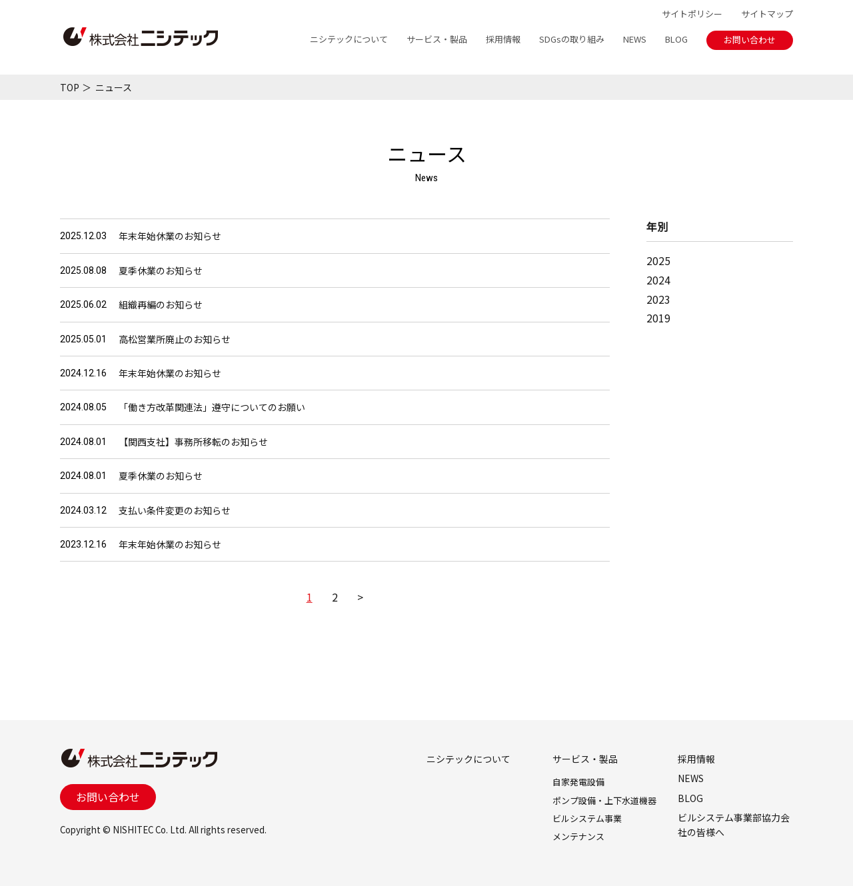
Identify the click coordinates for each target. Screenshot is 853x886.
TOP (69, 87)
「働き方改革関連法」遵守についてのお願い (212, 407)
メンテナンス (578, 836)
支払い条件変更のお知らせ (175, 510)
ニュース (113, 87)
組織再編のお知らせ (161, 304)
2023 (658, 299)
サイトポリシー (692, 13)
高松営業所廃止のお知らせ (175, 339)
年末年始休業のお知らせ (170, 235)
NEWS (634, 39)
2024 (658, 280)
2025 (658, 260)
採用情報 (503, 39)
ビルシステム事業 (587, 818)
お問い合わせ (750, 39)
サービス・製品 (437, 39)
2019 (658, 318)
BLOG (676, 39)
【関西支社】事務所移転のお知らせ (193, 441)
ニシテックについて (349, 39)
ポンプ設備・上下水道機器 (604, 800)
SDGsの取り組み (571, 39)
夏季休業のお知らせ (161, 270)
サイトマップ (767, 13)
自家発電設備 (578, 781)
